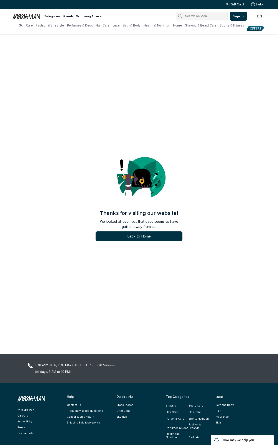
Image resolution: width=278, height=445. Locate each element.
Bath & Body (132, 25)
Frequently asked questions (85, 410)
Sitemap (121, 416)
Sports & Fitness (232, 25)
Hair (218, 410)
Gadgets (194, 437)
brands (68, 16)
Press (21, 427)
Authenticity (24, 421)
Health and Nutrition (173, 435)
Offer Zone (123, 410)
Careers (22, 415)
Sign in (238, 16)
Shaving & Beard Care (201, 25)
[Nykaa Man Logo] (27, 15)
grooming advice (89, 16)
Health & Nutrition (157, 25)
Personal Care (175, 418)
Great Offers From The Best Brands (44, 4)
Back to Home (139, 236)
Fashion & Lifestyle (50, 25)
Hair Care (102, 25)
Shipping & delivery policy (83, 422)
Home (177, 25)
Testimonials (25, 433)
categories (52, 16)
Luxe (116, 25)
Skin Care (26, 25)
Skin (218, 422)
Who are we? (25, 409)
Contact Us (74, 405)
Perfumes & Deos (80, 25)
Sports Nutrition (199, 418)
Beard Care (196, 405)
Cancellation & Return (80, 416)
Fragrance (222, 416)
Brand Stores (124, 405)
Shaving (171, 405)
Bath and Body (224, 405)
